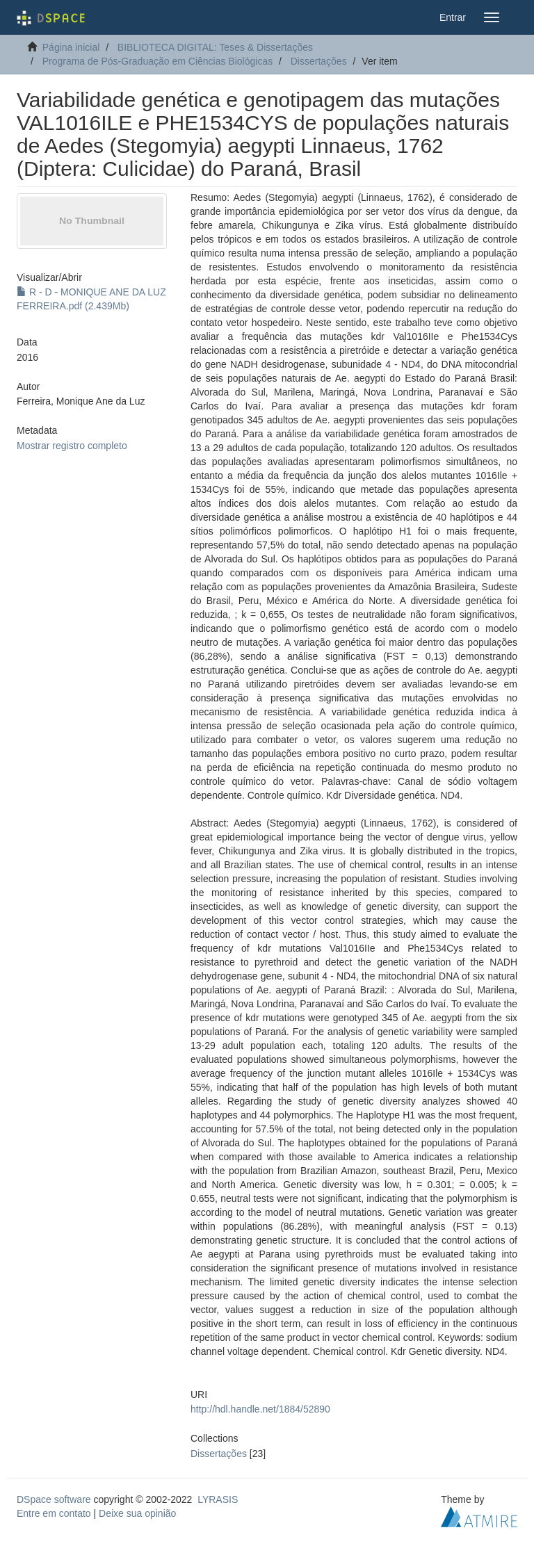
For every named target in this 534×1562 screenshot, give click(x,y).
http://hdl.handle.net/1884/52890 (260, 1409)
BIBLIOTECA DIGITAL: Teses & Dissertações (215, 47)
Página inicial (71, 47)
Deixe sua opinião (137, 1513)
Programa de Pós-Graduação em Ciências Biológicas (157, 61)
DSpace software (54, 1499)
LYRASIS (217, 1499)
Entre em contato (54, 1513)
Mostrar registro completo (72, 445)
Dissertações (319, 61)
